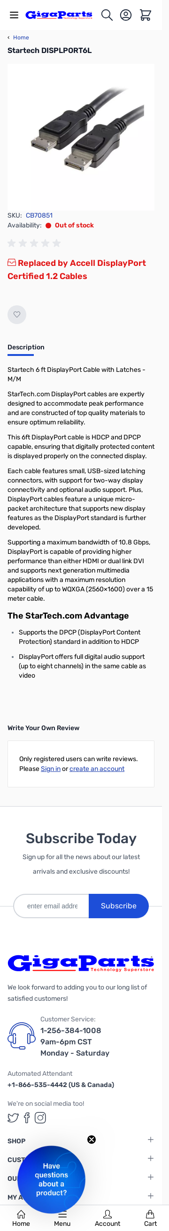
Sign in (51, 769)
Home (21, 1219)
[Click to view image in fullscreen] (81, 137)
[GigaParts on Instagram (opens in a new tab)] (40, 1118)
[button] (51, 1179)
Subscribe (119, 905)
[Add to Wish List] (17, 314)
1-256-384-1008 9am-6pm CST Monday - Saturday (74, 1041)
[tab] (26, 350)
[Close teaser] (91, 1139)
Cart (150, 1219)
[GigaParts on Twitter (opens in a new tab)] (13, 1118)
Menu (62, 1219)
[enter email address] (51, 906)
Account (107, 1219)
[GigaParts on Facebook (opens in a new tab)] (26, 1118)
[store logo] (62, 15)
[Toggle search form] (107, 15)
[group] (36, 243)
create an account (96, 769)
